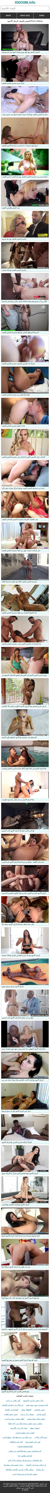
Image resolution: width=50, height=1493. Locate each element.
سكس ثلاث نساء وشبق (36, 1419)
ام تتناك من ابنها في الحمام (12, 1405)
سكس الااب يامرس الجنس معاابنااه (19, 1469)
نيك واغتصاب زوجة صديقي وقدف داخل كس (25, 1460)
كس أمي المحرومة (32, 1442)
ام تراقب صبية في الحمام (36, 1465)
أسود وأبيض (41, 1414)
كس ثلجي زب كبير (13, 1400)
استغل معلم (34, 1428)
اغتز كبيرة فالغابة (16, 1442)
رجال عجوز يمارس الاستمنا (33, 1400)
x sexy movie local (25, 1446)
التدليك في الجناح (11, 1410)
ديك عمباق (40, 1469)
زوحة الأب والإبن (40, 1437)
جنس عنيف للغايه (11, 1414)
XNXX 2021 (25, 15)
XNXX (8, 15)
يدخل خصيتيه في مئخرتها (13, 1465)
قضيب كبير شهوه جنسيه (25, 1433)
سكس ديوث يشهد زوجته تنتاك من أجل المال (25, 1423)
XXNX (41, 15)
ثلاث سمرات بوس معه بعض (37, 1405)
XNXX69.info (25, 2)
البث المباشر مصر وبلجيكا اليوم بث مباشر (25, 1451)
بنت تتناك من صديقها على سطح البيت (17, 1437)
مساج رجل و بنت (27, 1414)
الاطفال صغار (26, 1410)
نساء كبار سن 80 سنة (18, 1428)
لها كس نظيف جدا (25, 1456)
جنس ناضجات (39, 1410)
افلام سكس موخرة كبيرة (14, 1419)
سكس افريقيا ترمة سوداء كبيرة (25, 1474)
